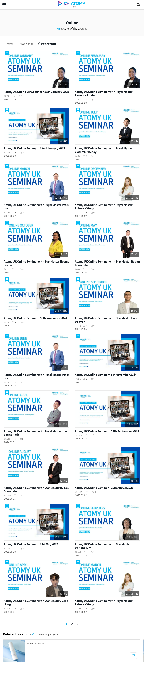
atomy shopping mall (50, 634)
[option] (71, 650)
